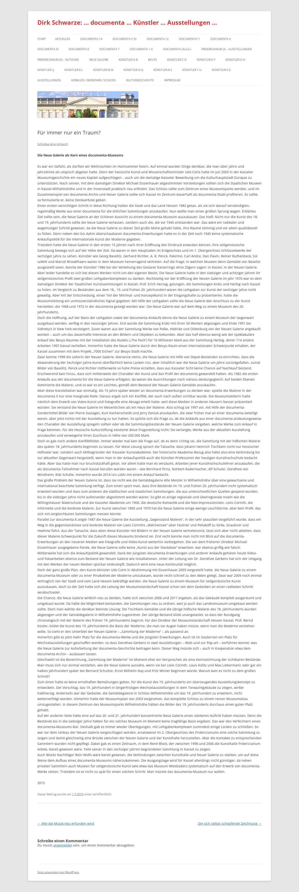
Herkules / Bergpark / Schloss (93, 80)
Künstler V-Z (221, 70)
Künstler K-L (73, 70)
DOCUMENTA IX (47, 49)
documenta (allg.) (177, 49)
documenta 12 (158, 39)
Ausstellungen (49, 80)
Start (41, 39)
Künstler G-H (235, 60)
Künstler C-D (177, 60)
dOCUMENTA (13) (124, 39)
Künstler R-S (162, 70)
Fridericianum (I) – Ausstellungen (226, 49)
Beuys (152, 60)
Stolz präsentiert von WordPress (58, 872)
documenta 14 (91, 39)
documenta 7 (109, 49)
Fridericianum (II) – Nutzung (58, 60)
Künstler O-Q (133, 70)
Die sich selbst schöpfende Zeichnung (230, 823)
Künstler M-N (103, 70)
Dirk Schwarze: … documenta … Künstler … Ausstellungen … (127, 22)
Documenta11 (189, 39)
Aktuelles (62, 39)
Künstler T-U (192, 70)
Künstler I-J (45, 70)
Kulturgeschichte (140, 80)
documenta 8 (79, 49)
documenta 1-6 (141, 49)
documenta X (220, 39)
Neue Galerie (98, 60)
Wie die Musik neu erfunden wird (65, 823)
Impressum (172, 80)
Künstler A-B (128, 60)
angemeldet (62, 845)
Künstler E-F (206, 60)
